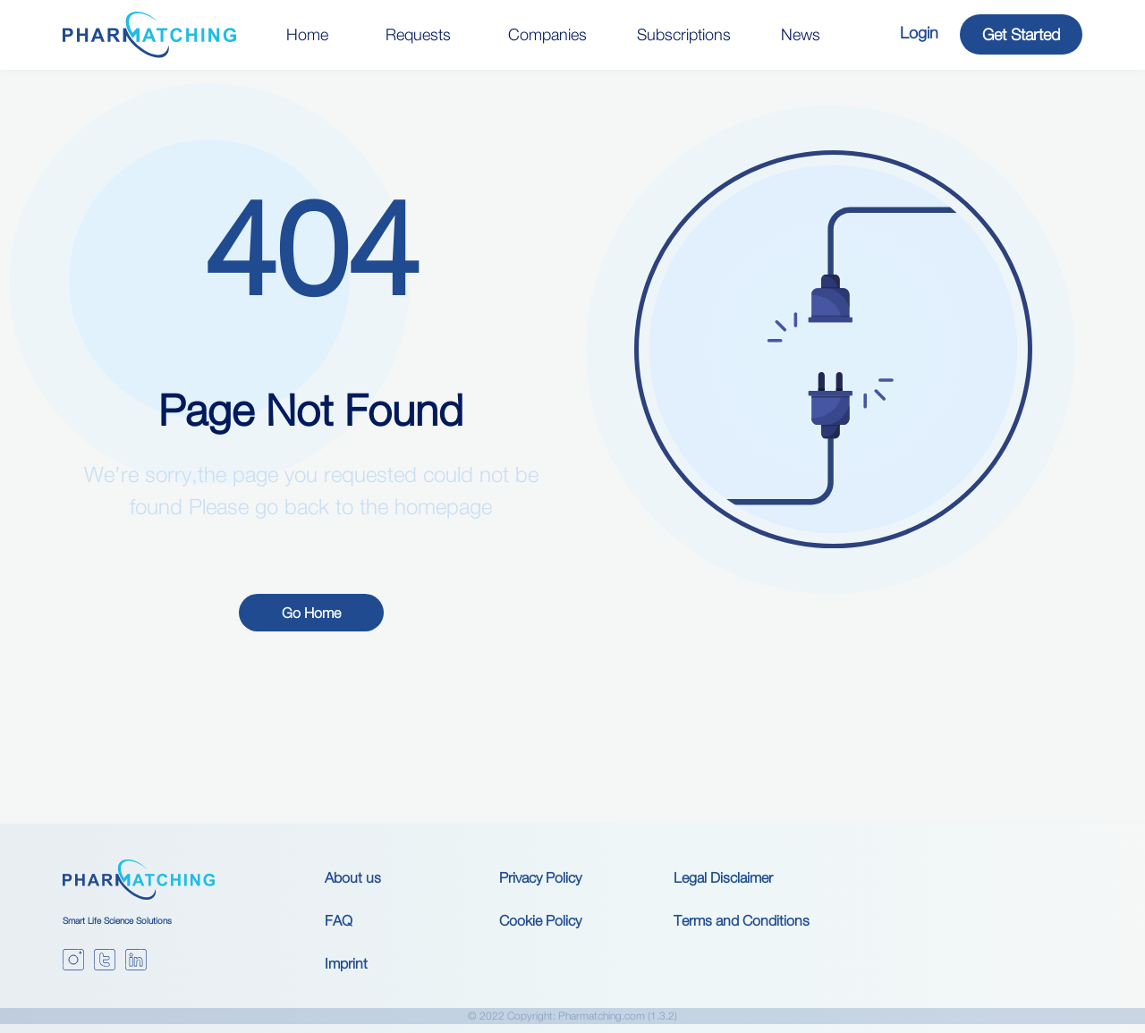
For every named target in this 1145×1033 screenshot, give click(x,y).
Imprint (346, 963)
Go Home (311, 613)
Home (307, 34)
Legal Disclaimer (723, 877)
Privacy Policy (540, 877)
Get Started (1021, 34)
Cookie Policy (540, 920)
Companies (547, 34)
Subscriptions (684, 34)
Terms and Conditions (742, 920)
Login (919, 32)
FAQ (338, 920)
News (800, 34)
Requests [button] (418, 34)
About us (353, 877)
